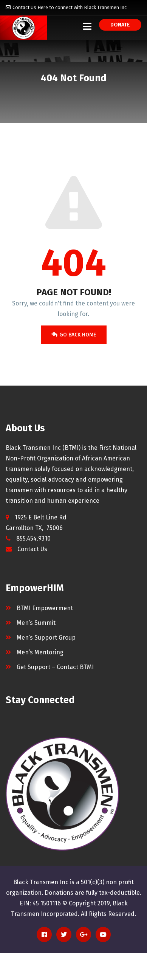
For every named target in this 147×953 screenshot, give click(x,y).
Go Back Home (73, 335)
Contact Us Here (30, 7)
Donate (120, 25)
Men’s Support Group (46, 637)
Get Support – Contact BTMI (55, 667)
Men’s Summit (36, 622)
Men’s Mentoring (40, 652)
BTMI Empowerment (45, 608)
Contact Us (32, 549)
